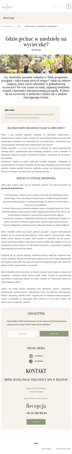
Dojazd (36, 422)
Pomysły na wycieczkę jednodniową (23, 117)
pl (54, 6)
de (63, 6)
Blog (18, 26)
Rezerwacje (10, 18)
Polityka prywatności (64, 449)
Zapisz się (54, 334)
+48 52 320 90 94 (36, 413)
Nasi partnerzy (46, 449)
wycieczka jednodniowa (29, 148)
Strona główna (7, 26)
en (58, 6)
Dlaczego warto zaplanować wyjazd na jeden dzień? (30, 114)
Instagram (36, 361)
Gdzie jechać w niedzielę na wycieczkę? (41, 26)
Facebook (36, 356)
